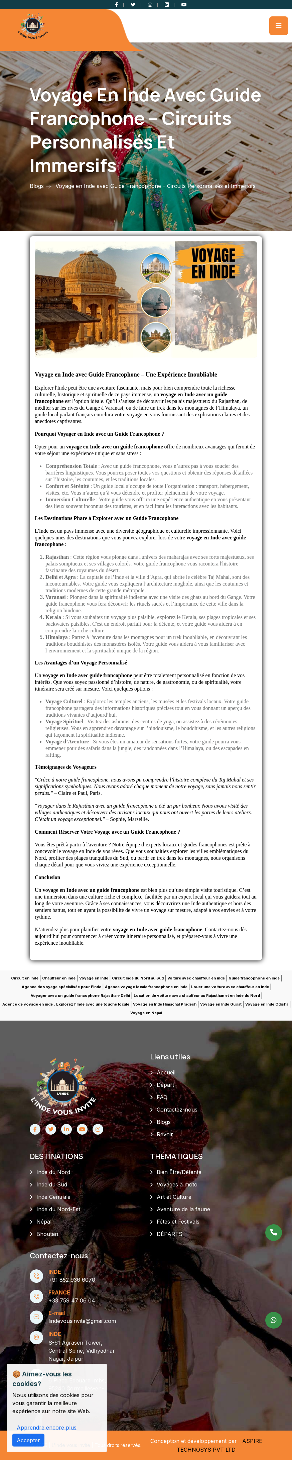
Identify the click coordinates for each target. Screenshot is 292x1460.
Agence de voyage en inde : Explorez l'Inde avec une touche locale (65, 1004)
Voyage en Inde (93, 978)
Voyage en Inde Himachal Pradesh (164, 1004)
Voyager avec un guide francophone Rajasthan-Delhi (80, 995)
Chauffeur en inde (59, 978)
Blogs (37, 186)
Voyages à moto (177, 1184)
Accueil (166, 1072)
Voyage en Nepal (146, 1013)
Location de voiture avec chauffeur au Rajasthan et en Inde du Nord (197, 995)
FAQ (162, 1097)
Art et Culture (174, 1196)
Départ (165, 1084)
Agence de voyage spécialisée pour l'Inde (61, 986)
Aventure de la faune (183, 1209)
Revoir (165, 1134)
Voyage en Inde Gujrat (221, 1004)
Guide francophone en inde (254, 978)
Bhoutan (47, 1234)
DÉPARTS (169, 1234)
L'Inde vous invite (72, 1445)
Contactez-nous (177, 1109)
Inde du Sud (51, 1184)
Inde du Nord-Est (58, 1209)
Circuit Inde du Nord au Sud (138, 978)
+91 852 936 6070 (71, 1279)
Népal (43, 1221)
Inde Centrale (53, 1196)
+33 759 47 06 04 (71, 1300)
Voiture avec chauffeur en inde (196, 978)
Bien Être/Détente (179, 1172)
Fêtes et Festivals (178, 1221)
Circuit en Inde (24, 978)
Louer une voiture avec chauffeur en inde (230, 986)
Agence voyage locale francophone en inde (146, 986)
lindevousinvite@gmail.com (82, 1321)
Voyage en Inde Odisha (266, 1004)
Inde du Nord (53, 1172)
